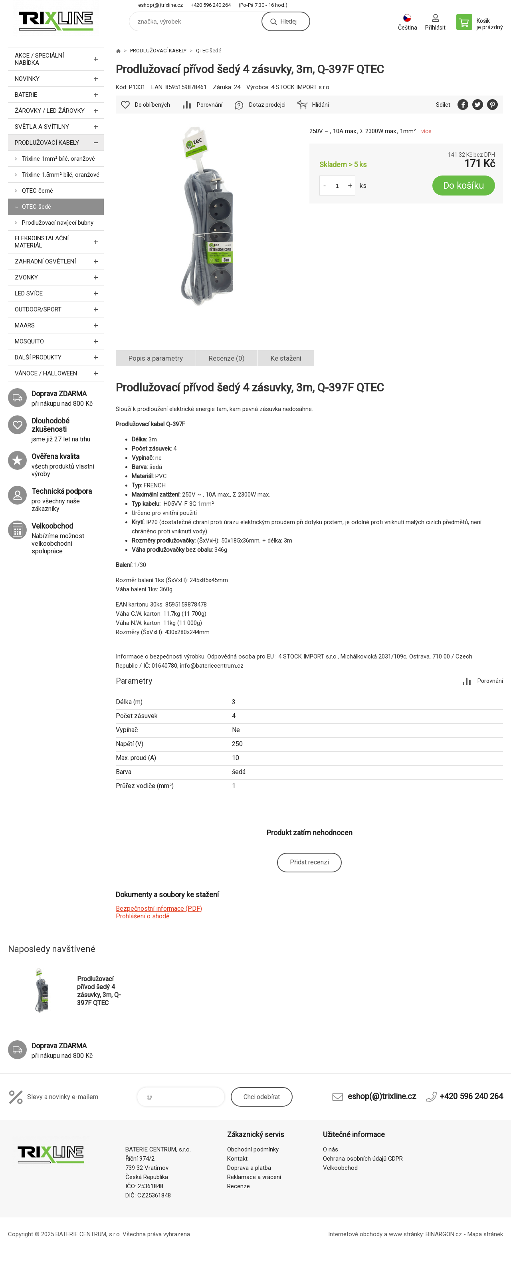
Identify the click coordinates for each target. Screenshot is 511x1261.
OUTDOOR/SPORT (59, 309)
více (426, 131)
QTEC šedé (36, 206)
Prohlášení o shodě (142, 916)
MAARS (59, 325)
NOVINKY (59, 78)
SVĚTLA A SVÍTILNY (59, 126)
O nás (330, 1149)
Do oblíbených (152, 105)
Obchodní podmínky (253, 1149)
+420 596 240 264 (211, 5)
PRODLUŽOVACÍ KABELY (59, 142)
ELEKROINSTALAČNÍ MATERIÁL (59, 242)
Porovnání (209, 105)
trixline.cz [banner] (56, 18)
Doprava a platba (249, 1167)
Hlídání (320, 105)
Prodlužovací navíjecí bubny (57, 222)
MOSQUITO (59, 341)
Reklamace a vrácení (254, 1177)
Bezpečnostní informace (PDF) (159, 908)
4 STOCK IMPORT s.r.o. (301, 87)
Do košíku (463, 185)
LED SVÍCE (59, 293)
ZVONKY (59, 277)
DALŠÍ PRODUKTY (59, 357)
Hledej (288, 21)
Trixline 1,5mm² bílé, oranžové (60, 174)
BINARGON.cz (444, 1234)
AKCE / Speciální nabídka (59, 59)
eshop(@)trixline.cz (160, 5)
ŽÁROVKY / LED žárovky (59, 110)
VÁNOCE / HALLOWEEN (59, 373)
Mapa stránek (485, 1234)
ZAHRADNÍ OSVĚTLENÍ (59, 261)
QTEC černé (37, 190)
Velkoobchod (340, 1167)
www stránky (406, 1234)
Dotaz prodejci (267, 105)
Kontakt (237, 1158)
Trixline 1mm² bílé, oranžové (58, 158)
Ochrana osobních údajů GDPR (363, 1158)
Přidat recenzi (309, 862)
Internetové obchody (355, 1234)
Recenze (238, 1186)
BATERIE (59, 94)
